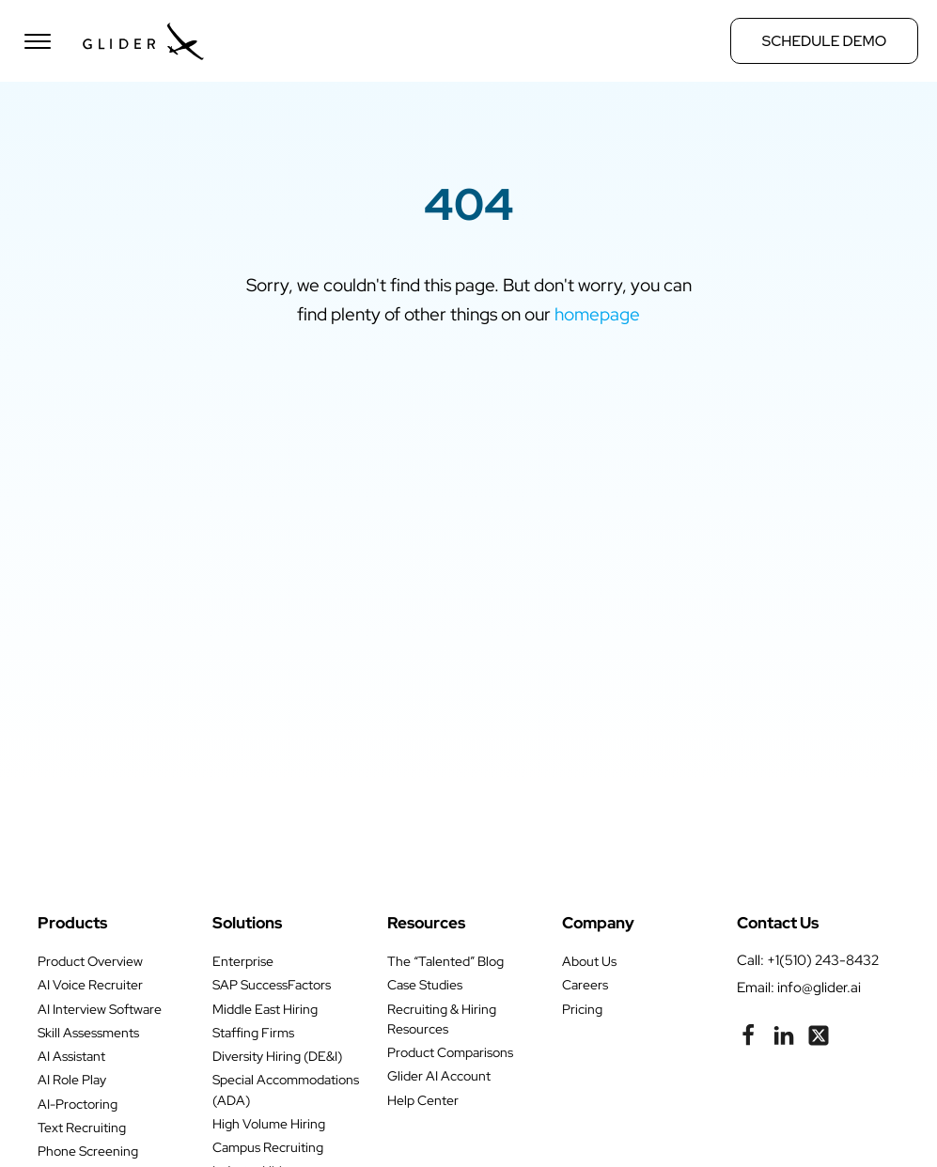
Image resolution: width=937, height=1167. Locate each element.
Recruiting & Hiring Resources (441, 1019)
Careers (585, 984)
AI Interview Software (100, 1009)
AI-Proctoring (77, 1104)
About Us (589, 961)
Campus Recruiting (267, 1147)
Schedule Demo (824, 41)
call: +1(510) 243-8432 (808, 960)
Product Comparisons (450, 1052)
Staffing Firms (253, 1032)
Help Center (423, 1100)
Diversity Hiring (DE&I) (277, 1056)
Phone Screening (88, 1151)
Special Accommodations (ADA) (285, 1089)
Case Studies (424, 984)
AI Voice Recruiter (90, 984)
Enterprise (242, 961)
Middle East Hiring (265, 1009)
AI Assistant (71, 1056)
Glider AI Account (439, 1075)
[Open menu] (37, 41)
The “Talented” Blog (445, 961)
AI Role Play (72, 1079)
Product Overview (90, 961)
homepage (597, 314)
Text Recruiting (82, 1127)
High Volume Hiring (268, 1123)
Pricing (582, 1009)
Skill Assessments (88, 1032)
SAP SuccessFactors (271, 984)
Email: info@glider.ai (799, 987)
